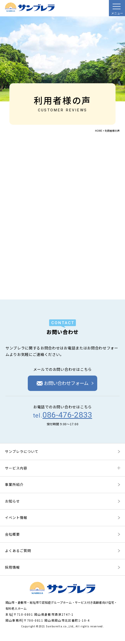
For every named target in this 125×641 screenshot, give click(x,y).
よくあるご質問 (18, 550)
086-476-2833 (67, 415)
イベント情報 (16, 517)
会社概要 (12, 534)
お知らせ (12, 501)
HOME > (99, 130)
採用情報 (12, 567)
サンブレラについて (21, 451)
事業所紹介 (14, 484)
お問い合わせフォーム (63, 383)
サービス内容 (16, 468)
